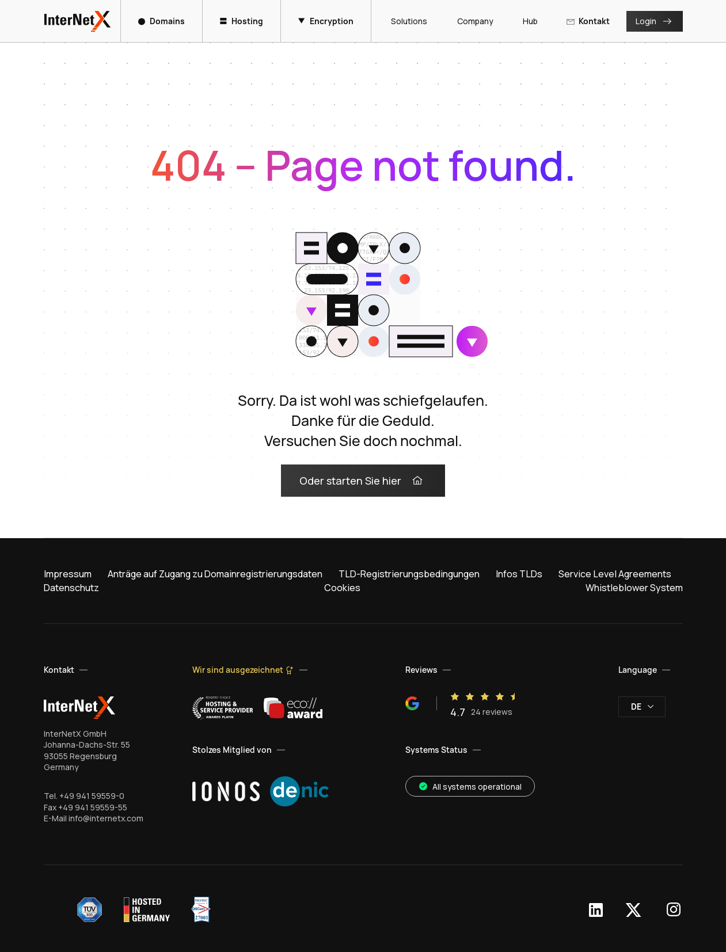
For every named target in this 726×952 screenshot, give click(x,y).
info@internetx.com (106, 818)
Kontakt (588, 21)
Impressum (68, 574)
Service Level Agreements (614, 574)
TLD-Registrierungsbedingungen (409, 574)
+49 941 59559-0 (91, 795)
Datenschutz (71, 587)
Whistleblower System (634, 587)
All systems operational (470, 786)
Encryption (326, 21)
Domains (161, 21)
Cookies (342, 587)
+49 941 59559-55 (92, 807)
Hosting (241, 21)
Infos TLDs (519, 574)
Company (470, 21)
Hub (526, 21)
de (642, 706)
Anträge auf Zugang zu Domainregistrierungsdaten (215, 574)
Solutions (404, 21)
